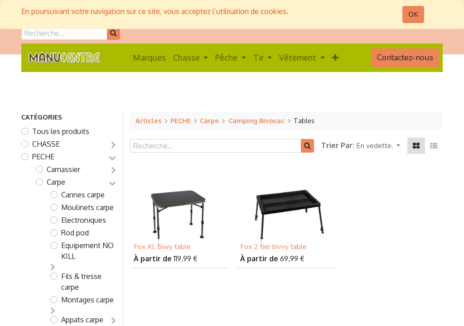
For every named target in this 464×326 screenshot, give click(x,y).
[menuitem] (149, 57)
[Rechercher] (113, 33)
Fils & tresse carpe (81, 282)
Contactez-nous (405, 57)
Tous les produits (60, 131)
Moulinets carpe (87, 207)
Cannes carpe (83, 194)
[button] (335, 57)
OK (413, 14)
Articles (148, 120)
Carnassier (63, 169)
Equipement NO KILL (87, 251)
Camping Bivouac (256, 120)
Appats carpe (82, 319)
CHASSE (46, 144)
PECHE (43, 156)
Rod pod (75, 232)
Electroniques (83, 220)
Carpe (56, 182)
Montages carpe (87, 299)
